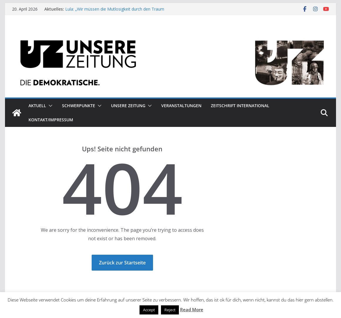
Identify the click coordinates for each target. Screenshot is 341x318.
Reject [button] (169, 309)
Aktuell (37, 105)
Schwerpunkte (78, 105)
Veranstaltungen (181, 105)
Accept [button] (149, 309)
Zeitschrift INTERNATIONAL (240, 105)
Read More (191, 309)
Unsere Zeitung (128, 105)
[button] (49, 106)
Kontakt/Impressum (50, 119)
